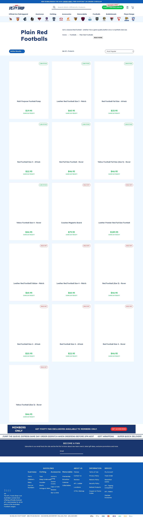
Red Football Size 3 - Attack (28, 162)
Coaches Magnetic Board (71, 223)
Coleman (65, 482)
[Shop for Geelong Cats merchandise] (54, 19)
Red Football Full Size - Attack (114, 101)
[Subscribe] (81, 451)
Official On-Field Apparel (18, 14)
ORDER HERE (67, 1)
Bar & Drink (55, 493)
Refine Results (15, 51)
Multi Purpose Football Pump (29, 101)
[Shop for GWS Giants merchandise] (68, 19)
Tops (41, 476)
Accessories (56, 472)
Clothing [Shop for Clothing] (53, 14)
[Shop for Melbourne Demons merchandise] (83, 19)
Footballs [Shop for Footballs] (96, 14)
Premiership (66, 476)
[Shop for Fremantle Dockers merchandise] (47, 19)
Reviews (77, 480)
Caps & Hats (55, 487)
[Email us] (4, 490)
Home (64, 35)
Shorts (41, 485)
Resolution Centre (108, 481)
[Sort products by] (119, 51)
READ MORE (98, 37)
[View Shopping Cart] (131, 7)
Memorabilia (67, 472)
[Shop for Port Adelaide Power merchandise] (97, 19)
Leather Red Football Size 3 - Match (71, 101)
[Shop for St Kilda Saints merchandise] (112, 19)
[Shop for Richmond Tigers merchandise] (104, 19)
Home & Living (54, 478)
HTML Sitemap (79, 491)
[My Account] (126, 7)
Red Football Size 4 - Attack (71, 344)
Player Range (129, 14)
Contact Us (77, 476)
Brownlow (65, 479)
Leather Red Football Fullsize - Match (29, 283)
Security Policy (94, 483)
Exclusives (112, 7)
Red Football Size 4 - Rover (114, 344)
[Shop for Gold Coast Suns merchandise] (61, 19)
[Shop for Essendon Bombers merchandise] (39, 19)
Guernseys (32, 472)
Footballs (73, 35)
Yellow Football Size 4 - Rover (29, 223)
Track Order (109, 476)
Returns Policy (94, 480)
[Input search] (74, 7)
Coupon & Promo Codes (95, 492)
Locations (77, 487)
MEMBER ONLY (112, 5)
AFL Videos (109, 492)
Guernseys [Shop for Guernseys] (40, 14)
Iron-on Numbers (31, 486)
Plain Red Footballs (86, 35)
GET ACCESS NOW (119, 429)
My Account (109, 472)
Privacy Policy (94, 476)
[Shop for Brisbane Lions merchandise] (18, 19)
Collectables (66, 485)
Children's (31, 479)
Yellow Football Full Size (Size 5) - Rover (114, 162)
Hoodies (42, 482)
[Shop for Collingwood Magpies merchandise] (32, 19)
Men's (30, 476)
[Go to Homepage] (16, 7)
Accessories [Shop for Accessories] (66, 14)
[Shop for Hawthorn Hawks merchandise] (76, 19)
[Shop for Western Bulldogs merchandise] (133, 19)
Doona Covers (53, 483)
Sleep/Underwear (45, 479)
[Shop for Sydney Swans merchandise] (119, 19)
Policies (76, 472)
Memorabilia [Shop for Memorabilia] (82, 14)
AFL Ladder (78, 483)
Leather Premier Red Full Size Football (114, 223)
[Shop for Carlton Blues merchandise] (25, 19)
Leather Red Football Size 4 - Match (71, 283)
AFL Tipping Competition (109, 487)
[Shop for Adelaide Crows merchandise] (11, 19)
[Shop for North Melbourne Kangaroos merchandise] (90, 19)
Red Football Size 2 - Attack (28, 344)
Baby (29, 482)
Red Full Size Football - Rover (71, 162)
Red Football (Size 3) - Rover (114, 283)
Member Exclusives (108, 496)
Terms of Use (93, 472)
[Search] (54, 7)
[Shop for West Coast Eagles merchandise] (126, 19)
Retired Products (95, 487)
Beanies (53, 490)
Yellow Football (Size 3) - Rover (29, 405)
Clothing (42, 472)
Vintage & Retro (44, 488)
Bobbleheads (111, 14)
